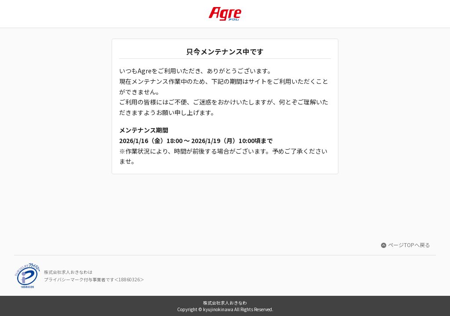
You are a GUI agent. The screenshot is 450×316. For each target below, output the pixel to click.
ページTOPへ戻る (405, 244)
